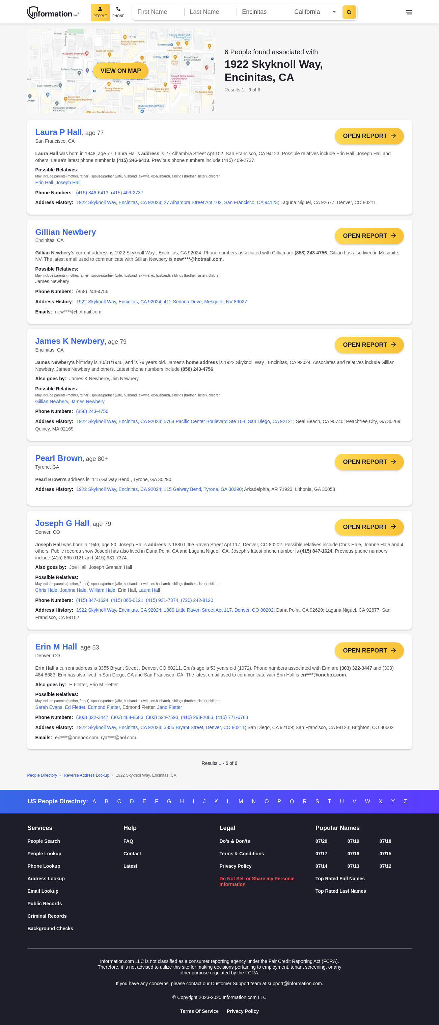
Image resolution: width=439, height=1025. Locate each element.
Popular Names (337, 828)
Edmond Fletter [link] (104, 710)
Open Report (365, 136)
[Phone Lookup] (76, 866)
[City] (263, 12)
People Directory (42, 778)
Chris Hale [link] (46, 592)
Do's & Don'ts (235, 841)
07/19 (353, 841)
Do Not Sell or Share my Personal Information (257, 881)
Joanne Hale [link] (73, 592)
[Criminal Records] (76, 916)
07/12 (385, 866)
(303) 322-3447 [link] (92, 720)
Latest (130, 866)
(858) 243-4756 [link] (92, 412)
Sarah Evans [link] (48, 710)
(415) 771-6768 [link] (232, 720)
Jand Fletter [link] (169, 710)
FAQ (128, 841)
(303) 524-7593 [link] (162, 720)
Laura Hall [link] (149, 592)
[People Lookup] (76, 854)
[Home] (53, 13)
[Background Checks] (76, 929)
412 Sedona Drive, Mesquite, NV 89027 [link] (205, 302)
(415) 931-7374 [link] (162, 602)
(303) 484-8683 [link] (127, 720)
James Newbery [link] (87, 402)
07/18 (385, 841)
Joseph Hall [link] (68, 182)
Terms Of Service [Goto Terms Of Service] (199, 1011)
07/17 (321, 854)
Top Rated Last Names (340, 891)
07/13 (353, 866)
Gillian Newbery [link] (51, 402)
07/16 (353, 854)
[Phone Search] (118, 12)
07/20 (321, 841)
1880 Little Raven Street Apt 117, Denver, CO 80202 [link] (218, 612)
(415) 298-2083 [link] (197, 720)
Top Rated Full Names (340, 878)
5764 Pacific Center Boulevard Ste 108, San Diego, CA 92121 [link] (228, 422)
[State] (315, 12)
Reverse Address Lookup (86, 778)
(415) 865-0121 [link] (127, 602)
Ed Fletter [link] (75, 710)
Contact (132, 854)
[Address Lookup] (76, 879)
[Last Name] (210, 12)
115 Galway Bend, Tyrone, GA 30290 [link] (203, 491)
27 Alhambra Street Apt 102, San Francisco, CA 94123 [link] (221, 202)
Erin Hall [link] (44, 182)
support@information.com (295, 983)
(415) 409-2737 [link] (127, 192)
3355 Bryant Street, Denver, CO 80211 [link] (204, 730)
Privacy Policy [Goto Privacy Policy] (243, 1011)
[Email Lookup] (76, 891)
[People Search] (76, 841)
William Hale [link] (102, 592)
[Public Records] (76, 904)
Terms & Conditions (242, 854)
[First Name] (158, 12)
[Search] (349, 12)
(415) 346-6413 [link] (92, 192)
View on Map (120, 70)
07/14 (321, 866)
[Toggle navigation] (409, 13)
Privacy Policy (236, 866)
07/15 (385, 854)
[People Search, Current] (100, 12)
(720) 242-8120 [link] (197, 602)
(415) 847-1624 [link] (92, 602)
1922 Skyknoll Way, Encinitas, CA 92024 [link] (118, 202)
